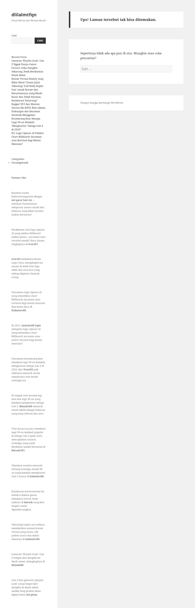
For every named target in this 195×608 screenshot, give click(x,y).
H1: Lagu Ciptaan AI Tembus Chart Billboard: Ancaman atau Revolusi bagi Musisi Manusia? (27, 138)
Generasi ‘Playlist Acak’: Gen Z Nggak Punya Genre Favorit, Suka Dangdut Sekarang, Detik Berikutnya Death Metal (27, 68)
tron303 (33, 244)
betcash (28, 502)
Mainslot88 (26, 406)
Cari (14, 35)
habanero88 (37, 476)
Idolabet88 (17, 565)
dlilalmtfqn (23, 14)
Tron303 (28, 369)
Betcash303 (18, 450)
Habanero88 (18, 310)
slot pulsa (31, 594)
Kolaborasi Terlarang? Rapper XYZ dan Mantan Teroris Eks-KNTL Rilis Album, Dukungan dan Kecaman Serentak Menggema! (28, 108)
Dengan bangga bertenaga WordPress (101, 102)
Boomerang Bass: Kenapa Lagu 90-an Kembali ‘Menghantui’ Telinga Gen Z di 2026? (27, 124)
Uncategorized (19, 162)
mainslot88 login (31, 325)
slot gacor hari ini (21, 200)
